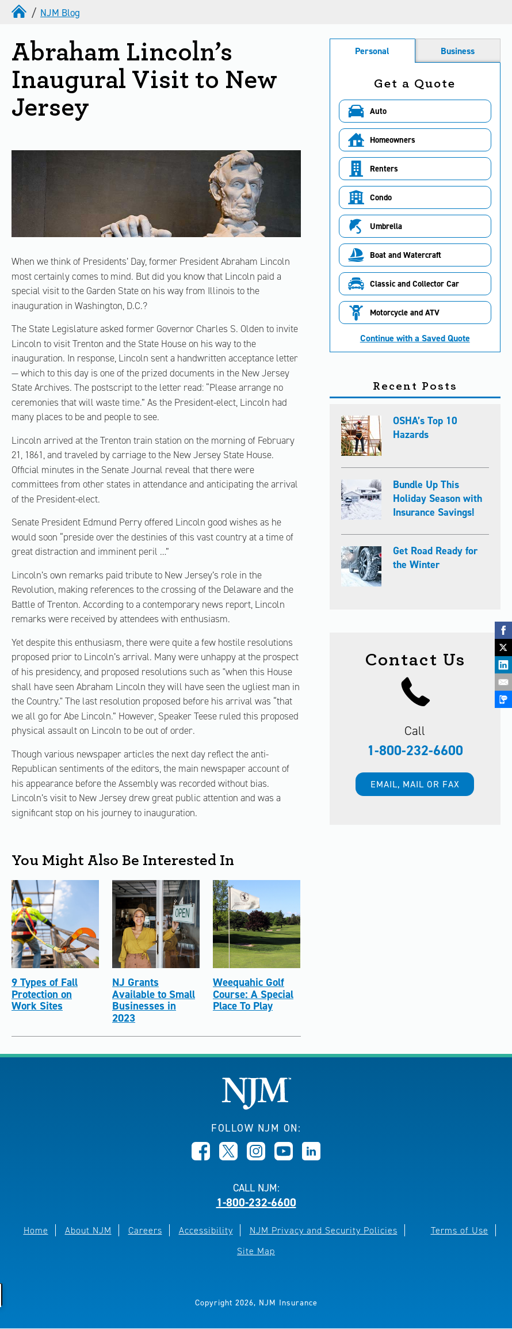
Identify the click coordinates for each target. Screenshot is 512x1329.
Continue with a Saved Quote (415, 338)
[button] (415, 111)
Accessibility (206, 1230)
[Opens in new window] (201, 1157)
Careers (145, 1230)
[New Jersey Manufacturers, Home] (256, 1106)
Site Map (256, 1251)
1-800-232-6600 (415, 750)
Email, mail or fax (415, 784)
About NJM (88, 1230)
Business (458, 51)
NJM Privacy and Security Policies (324, 1230)
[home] (20, 12)
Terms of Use (459, 1230)
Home (36, 1230)
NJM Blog (60, 12)
